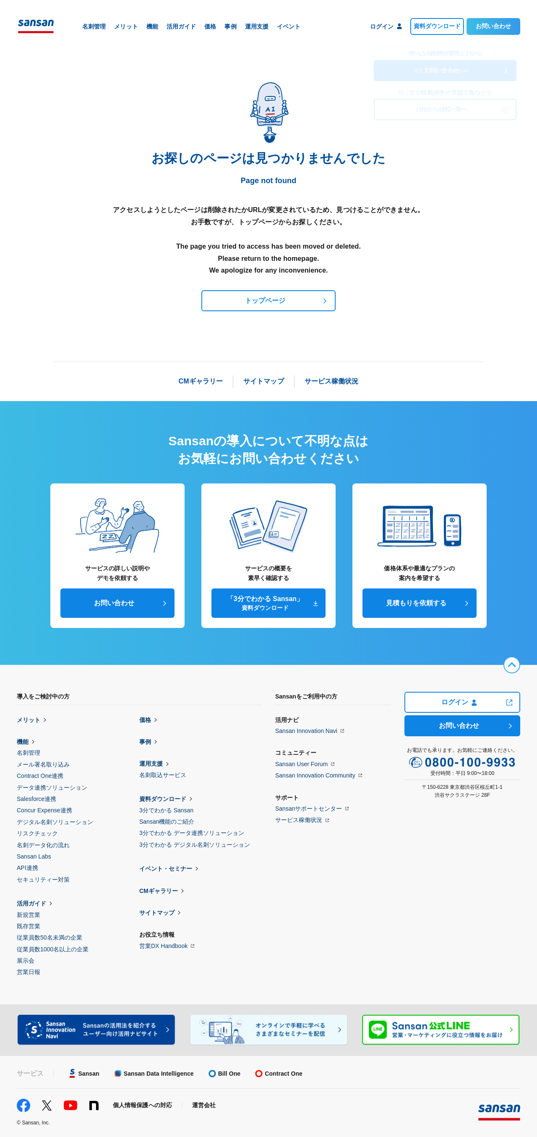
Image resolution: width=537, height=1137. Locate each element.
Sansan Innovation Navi (306, 730)
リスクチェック (37, 833)
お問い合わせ (493, 26)
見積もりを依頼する (416, 603)
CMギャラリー (158, 891)
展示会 (25, 960)
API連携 (27, 867)
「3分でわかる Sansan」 (265, 603)
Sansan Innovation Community (315, 775)
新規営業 (28, 914)
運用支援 (151, 763)
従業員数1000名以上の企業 (53, 949)
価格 (145, 720)
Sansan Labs (34, 856)
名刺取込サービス (162, 775)
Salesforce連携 (36, 799)
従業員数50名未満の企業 (49, 937)
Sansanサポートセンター (308, 808)
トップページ (265, 300)
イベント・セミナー (165, 868)
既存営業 (28, 926)
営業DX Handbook (163, 946)
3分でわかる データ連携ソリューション (191, 833)
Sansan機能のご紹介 (166, 821)
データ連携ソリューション (52, 787)
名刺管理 (28, 752)
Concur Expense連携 (44, 810)
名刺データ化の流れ (43, 845)
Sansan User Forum (301, 764)
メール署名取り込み (43, 764)
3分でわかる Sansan (166, 810)
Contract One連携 (40, 775)
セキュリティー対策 (43, 879)
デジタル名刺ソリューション (55, 822)
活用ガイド (31, 903)
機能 (23, 741)
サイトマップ (157, 912)
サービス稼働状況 (298, 820)
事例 (145, 741)
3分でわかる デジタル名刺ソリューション (194, 844)
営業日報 (28, 972)
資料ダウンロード (437, 26)
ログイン (459, 702)
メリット (28, 720)
